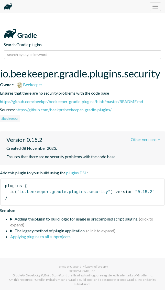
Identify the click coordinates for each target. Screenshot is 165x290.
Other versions (145, 139)
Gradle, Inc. (88, 271)
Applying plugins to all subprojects (40, 236)
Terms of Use (66, 266)
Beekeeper (29, 84)
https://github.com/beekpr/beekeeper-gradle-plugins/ (64, 109)
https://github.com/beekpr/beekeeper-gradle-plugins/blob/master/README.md (71, 101)
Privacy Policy (91, 266)
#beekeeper (10, 118)
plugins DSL (76, 172)
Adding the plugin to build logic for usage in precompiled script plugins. (76, 218)
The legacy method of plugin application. (50, 230)
